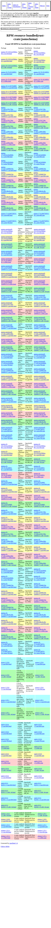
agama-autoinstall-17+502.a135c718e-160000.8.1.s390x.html (8, 311)
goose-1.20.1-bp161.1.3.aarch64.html (8, 701)
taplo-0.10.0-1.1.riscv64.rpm (39, 776)
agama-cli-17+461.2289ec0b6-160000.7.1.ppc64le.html (8, 548)
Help (47, 6)
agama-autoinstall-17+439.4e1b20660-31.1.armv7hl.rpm (40, 363)
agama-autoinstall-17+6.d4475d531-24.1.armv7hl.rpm (39, 436)
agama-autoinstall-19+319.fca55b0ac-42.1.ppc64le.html (7, 238)
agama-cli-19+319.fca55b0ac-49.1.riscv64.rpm (40, 445)
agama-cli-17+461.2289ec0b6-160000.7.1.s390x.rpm (41, 556)
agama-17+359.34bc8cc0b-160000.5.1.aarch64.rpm (41, 191)
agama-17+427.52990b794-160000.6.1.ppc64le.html (8, 174)
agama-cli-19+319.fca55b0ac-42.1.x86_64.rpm (40, 460)
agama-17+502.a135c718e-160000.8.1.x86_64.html (8, 126)
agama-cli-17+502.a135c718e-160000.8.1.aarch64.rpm (41, 512)
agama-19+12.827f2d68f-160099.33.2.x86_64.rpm (41, 103)
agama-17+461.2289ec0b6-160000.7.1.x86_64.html (8, 148)
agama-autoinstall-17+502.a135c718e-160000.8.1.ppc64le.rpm (41, 304)
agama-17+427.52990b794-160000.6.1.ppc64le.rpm (41, 174)
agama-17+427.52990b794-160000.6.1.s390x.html (8, 180)
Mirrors (42, 6)
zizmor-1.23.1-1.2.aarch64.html (6, 825)
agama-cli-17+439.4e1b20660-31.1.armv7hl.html (7, 578)
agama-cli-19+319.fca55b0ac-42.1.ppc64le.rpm (40, 453)
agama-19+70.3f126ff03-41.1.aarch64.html (9, 73)
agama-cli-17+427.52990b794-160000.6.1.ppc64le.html (8, 592)
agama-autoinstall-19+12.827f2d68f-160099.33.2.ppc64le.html (9, 275)
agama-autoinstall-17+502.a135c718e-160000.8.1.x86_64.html (8, 319)
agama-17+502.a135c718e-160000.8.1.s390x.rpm (40, 120)
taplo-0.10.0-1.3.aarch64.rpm (39, 725)
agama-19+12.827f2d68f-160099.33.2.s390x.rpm (41, 98)
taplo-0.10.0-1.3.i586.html (5, 747)
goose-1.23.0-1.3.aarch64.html (6, 663)
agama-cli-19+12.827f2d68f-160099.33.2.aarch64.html (9, 482)
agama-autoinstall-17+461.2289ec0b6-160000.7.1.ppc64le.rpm (41, 333)
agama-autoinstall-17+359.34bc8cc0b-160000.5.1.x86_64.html (8, 421)
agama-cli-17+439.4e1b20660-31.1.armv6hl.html (7, 570)
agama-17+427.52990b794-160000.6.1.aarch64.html (8, 168)
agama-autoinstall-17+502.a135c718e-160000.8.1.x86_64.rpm (41, 319)
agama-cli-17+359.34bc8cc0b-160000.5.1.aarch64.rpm (41, 614)
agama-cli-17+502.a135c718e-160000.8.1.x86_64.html (8, 534)
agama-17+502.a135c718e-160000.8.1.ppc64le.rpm (41, 114)
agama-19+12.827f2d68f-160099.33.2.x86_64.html (9, 103)
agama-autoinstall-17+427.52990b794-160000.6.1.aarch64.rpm (41, 370)
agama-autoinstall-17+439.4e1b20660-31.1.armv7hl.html (7, 363)
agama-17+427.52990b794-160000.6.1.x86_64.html (8, 185)
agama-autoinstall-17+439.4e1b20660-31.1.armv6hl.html (7, 355)
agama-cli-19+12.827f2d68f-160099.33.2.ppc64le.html (9, 489)
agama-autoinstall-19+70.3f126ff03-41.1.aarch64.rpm (39, 253)
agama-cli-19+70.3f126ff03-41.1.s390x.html (6, 475)
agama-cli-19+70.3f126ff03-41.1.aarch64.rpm (39, 467)
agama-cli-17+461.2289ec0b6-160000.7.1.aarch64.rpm (41, 541)
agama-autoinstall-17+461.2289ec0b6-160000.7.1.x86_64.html (8, 348)
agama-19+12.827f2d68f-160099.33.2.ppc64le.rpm (41, 92)
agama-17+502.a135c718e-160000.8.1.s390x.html (8, 120)
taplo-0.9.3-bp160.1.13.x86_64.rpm (41, 806)
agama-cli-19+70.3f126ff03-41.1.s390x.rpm (39, 475)
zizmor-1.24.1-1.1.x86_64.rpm (42, 814)
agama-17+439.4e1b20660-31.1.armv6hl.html (7, 155)
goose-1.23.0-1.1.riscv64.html (6, 688)
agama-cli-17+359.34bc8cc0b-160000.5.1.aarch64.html (8, 614)
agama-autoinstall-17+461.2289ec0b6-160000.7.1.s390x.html (8, 341)
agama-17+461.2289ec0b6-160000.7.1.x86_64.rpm (41, 148)
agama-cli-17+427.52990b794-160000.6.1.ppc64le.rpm (41, 592)
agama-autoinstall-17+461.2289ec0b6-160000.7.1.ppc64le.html (8, 333)
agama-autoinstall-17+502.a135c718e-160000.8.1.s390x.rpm (41, 311)
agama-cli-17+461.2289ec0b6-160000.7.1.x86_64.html (8, 563)
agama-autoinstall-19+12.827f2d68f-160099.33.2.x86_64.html (9, 289)
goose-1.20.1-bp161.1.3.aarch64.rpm (42, 701)
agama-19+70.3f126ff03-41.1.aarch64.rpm (41, 73)
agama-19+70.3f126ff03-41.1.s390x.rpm (41, 80)
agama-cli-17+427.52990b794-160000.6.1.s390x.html (8, 600)
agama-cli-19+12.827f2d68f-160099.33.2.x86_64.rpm (41, 504)
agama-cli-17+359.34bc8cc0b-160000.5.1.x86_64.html (8, 636)
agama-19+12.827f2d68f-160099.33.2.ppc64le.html (9, 92)
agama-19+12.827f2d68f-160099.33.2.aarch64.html (9, 87)
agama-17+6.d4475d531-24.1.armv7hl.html (9, 222)
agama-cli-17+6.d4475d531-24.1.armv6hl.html (7, 644)
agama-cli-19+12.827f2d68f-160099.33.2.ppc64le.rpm (42, 489)
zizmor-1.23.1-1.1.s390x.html (5, 837)
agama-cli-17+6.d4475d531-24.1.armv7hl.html (7, 651)
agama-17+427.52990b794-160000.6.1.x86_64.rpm (41, 185)
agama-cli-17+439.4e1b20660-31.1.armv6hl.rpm (40, 570)
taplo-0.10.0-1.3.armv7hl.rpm (39, 740)
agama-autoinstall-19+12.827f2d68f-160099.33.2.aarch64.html (9, 267)
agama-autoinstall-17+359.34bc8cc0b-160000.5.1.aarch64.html (8, 399)
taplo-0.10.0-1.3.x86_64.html (6, 769)
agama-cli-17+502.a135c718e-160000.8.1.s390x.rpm (41, 526)
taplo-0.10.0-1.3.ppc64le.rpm (39, 754)
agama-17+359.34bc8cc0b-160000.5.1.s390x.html (8, 202)
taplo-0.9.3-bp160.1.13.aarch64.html (8, 799)
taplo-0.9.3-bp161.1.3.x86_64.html (8, 791)
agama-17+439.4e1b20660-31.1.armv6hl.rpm (40, 155)
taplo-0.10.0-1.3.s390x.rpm (38, 762)
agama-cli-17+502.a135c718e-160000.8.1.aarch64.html (8, 512)
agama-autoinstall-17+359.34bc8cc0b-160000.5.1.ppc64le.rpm (41, 407)
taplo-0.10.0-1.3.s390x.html (5, 762)
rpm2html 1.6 (13, 843)
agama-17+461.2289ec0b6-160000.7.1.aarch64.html (8, 131)
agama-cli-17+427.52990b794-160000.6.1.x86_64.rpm (41, 607)
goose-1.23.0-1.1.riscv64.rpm (40, 688)
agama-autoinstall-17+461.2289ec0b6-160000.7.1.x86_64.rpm (41, 348)
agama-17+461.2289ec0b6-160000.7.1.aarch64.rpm (41, 131)
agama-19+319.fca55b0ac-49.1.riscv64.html (9, 52)
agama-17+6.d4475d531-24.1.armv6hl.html (9, 214)
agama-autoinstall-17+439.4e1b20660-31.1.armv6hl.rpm (40, 355)
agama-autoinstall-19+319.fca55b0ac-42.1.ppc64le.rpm (40, 238)
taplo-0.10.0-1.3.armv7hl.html (6, 740)
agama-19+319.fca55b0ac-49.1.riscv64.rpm (40, 52)
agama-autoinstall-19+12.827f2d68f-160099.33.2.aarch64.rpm (42, 267)
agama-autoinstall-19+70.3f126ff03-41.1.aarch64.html (7, 253)
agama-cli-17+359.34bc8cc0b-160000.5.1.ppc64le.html (8, 622)
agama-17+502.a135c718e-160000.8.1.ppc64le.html (8, 114)
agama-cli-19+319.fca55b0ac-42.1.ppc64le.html (7, 453)
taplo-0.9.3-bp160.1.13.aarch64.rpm (41, 799)
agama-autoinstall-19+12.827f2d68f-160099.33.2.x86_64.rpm (41, 289)
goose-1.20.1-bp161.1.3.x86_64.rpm (42, 713)
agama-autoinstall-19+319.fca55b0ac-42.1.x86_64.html (7, 245)
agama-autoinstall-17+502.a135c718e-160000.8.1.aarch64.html (8, 297)
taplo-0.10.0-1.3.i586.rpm (38, 747)
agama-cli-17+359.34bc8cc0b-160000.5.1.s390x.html (8, 629)
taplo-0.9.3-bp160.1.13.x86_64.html (8, 806)
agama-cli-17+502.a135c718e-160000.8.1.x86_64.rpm (41, 534)
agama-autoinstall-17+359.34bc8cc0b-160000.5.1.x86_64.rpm (41, 421)
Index (4, 6)
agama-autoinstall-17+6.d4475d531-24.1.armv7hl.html (7, 436)
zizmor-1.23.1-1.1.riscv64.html (6, 831)
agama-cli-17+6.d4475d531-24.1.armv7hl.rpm (39, 651)
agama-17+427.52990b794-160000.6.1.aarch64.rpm (41, 168)
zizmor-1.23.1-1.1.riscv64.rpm (42, 831)
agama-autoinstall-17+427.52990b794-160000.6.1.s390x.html (8, 385)
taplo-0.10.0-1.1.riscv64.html (6, 776)
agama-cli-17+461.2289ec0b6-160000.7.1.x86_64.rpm (41, 563)
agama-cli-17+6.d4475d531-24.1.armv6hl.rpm (39, 644)
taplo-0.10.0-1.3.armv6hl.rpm (39, 732)
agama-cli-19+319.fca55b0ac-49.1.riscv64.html (7, 445)
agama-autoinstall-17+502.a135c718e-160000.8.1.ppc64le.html (8, 304)
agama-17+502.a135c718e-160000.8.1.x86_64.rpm (41, 126)
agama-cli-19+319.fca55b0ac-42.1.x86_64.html (7, 460)
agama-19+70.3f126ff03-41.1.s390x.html (9, 80)
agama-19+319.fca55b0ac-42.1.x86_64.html (9, 66)
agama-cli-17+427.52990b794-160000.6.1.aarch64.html (8, 585)
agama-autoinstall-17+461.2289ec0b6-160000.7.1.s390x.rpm (41, 341)
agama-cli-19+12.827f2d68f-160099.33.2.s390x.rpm (41, 497)
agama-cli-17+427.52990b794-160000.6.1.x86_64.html (8, 607)
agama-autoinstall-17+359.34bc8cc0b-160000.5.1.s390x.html (8, 414)
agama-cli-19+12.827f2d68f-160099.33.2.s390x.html (8, 497)
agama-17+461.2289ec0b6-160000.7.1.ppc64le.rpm (41, 137)
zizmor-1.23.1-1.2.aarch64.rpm (43, 825)
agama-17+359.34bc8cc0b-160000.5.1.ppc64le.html (8, 196)
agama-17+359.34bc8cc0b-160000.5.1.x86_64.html (8, 208)
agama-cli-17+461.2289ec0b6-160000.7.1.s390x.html (8, 556)
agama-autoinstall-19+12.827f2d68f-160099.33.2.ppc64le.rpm (42, 275)
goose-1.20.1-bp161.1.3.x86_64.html (8, 713)
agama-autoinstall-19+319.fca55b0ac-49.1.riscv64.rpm (40, 231)
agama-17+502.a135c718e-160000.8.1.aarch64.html (8, 109)
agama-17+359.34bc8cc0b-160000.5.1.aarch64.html (8, 191)
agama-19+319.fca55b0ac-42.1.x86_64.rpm (40, 66)
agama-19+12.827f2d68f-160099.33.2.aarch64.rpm (41, 87)
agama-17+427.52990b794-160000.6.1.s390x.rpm (40, 180)
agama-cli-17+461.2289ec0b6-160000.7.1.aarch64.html (8, 541)
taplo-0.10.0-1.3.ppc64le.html (6, 754)
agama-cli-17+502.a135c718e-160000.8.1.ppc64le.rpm (41, 519)
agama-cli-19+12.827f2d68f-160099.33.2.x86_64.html (9, 504)
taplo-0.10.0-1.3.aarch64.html (6, 725)
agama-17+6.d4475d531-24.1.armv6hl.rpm (41, 214)
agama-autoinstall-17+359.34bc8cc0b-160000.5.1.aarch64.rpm (41, 399)
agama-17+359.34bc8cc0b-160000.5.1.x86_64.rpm (41, 208)
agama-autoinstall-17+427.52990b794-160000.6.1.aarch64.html (8, 370)
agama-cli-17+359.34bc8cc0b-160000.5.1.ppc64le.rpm (41, 622)
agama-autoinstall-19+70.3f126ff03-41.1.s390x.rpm (39, 260)
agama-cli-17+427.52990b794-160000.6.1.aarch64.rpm (41, 585)
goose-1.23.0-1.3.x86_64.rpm (40, 676)
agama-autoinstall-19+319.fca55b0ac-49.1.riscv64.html (7, 231)
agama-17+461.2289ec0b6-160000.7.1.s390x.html (8, 142)
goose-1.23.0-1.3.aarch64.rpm (40, 663)
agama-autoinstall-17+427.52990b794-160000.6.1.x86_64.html (8, 392)
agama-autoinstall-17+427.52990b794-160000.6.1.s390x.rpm (41, 385)
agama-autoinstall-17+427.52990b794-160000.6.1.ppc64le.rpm (41, 377)
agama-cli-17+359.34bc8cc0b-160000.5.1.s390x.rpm (41, 629)
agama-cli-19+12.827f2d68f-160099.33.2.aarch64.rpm (42, 482)
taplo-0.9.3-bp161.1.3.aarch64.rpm (41, 784)
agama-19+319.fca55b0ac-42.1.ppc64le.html (9, 60)
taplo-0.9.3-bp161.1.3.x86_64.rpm (41, 791)
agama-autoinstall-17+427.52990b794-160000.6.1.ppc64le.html (8, 377)
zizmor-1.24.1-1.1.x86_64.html (6, 814)
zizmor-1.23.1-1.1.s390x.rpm (42, 837)
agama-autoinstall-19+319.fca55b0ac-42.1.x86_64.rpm (40, 245)
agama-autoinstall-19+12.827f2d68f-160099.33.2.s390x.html (8, 282)
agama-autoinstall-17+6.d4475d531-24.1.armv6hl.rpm (39, 429)
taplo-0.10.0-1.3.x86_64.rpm (39, 769)
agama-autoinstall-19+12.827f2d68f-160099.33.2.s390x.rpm (41, 282)
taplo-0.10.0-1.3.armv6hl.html (6, 732)
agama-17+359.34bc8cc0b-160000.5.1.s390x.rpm (40, 202)
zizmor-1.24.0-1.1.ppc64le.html (6, 820)
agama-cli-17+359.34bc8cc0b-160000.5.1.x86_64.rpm (41, 636)
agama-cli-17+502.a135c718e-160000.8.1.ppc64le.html (8, 519)
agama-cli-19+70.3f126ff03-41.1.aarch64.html (6, 467)
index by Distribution (16, 5)
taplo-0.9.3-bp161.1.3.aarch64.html (8, 784)
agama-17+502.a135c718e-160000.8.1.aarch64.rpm (41, 109)
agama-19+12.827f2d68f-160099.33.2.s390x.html (9, 98)
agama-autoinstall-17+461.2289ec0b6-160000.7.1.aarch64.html (8, 326)
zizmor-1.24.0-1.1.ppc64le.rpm (43, 820)
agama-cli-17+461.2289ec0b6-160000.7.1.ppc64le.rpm (41, 548)
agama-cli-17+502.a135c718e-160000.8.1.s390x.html (8, 526)
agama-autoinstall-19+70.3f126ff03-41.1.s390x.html (7, 260)
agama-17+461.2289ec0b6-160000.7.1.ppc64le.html (8, 137)
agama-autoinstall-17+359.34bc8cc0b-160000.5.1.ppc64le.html (8, 407)
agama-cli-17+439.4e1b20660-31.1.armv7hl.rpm (40, 578)
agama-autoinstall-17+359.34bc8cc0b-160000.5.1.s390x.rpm (41, 414)
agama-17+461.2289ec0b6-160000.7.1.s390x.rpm (40, 142)
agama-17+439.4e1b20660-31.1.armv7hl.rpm (40, 162)
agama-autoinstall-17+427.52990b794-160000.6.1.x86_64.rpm (41, 392)
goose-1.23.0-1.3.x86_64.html (6, 676)
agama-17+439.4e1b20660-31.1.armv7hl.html (7, 162)
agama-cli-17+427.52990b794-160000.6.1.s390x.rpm (41, 600)
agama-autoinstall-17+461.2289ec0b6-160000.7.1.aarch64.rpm (41, 326)
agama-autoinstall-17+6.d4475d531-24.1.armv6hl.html (7, 429)
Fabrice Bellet (5, 846)
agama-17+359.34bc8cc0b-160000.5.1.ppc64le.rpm (41, 196)
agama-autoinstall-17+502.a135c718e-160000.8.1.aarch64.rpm (41, 297)
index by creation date (30, 5)
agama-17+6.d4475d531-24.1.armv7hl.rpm (41, 222)
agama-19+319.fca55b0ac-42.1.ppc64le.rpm (40, 60)
